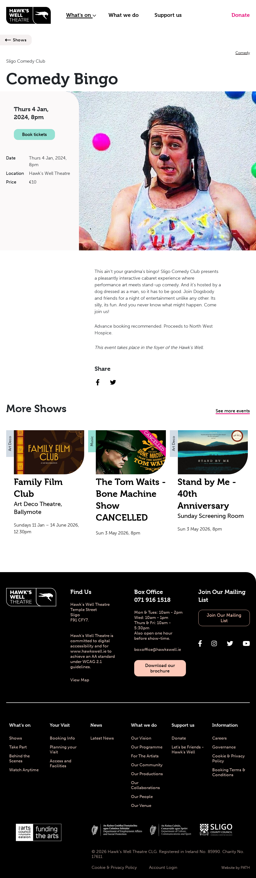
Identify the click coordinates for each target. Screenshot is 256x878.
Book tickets (34, 134)
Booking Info (62, 738)
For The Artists (145, 755)
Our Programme (146, 747)
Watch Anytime (24, 769)
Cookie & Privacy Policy (228, 758)
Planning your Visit (63, 749)
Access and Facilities (60, 763)
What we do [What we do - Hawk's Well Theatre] (144, 725)
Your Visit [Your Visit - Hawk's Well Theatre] (60, 725)
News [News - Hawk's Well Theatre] (96, 725)
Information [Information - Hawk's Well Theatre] (225, 725)
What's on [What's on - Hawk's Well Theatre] (20, 725)
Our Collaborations (145, 785)
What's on (81, 15)
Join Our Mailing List (224, 617)
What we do (123, 15)
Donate (240, 15)
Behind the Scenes (19, 758)
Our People (142, 796)
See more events (233, 411)
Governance (224, 747)
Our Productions (147, 773)
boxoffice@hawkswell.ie (157, 649)
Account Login (163, 867)
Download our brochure (160, 668)
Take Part (18, 747)
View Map (79, 679)
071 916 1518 (152, 599)
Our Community (147, 764)
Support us (168, 15)
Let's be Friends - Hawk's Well (188, 749)
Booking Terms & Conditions (228, 772)
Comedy (242, 53)
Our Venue (141, 805)
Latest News (102, 738)
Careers (219, 738)
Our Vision (141, 738)
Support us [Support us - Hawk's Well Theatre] (183, 725)
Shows (20, 39)
